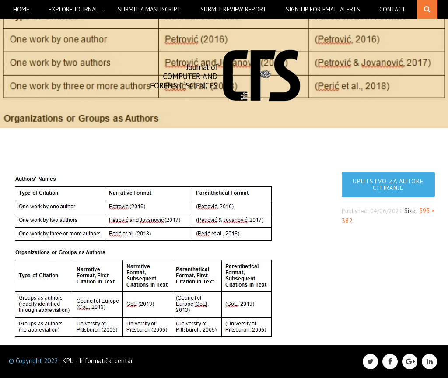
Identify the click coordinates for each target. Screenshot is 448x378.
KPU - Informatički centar (98, 361)
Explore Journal (73, 9)
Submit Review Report (233, 9)
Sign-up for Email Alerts (323, 9)
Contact (392, 9)
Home (21, 9)
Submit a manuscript (149, 9)
